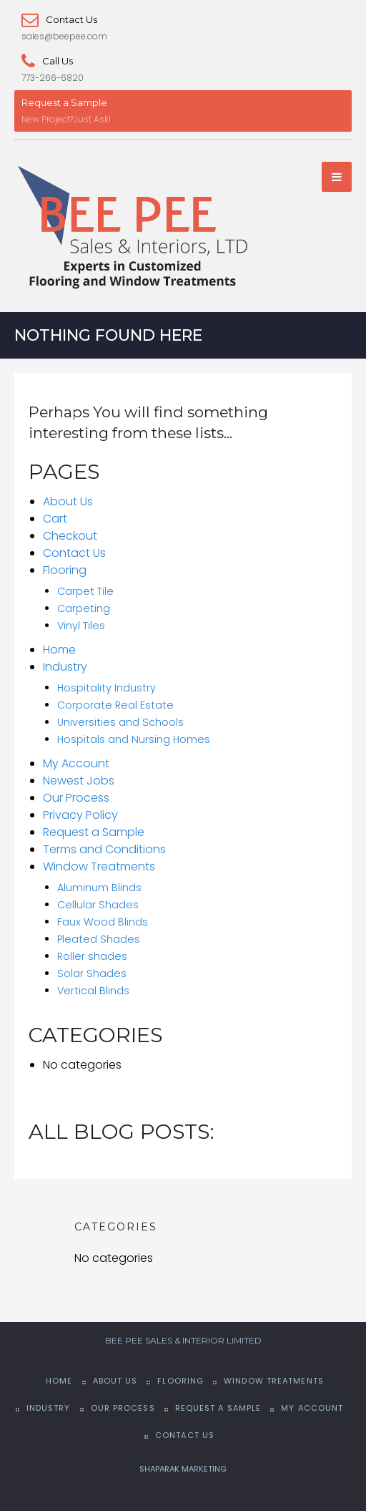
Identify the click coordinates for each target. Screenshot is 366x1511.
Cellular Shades (98, 905)
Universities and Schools (120, 722)
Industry (65, 667)
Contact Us (59, 19)
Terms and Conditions (104, 849)
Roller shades (92, 956)
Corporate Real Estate (115, 705)
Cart (55, 518)
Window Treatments (99, 866)
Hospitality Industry (106, 688)
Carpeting (83, 608)
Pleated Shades (98, 939)
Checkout (70, 536)
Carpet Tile (85, 591)
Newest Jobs (78, 780)
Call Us (47, 61)
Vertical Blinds (93, 990)
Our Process (76, 797)
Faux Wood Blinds (102, 922)
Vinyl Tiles (81, 625)
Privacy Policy (80, 815)
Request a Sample (64, 102)
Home (59, 649)
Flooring (64, 570)
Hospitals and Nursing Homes (133, 739)
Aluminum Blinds (99, 887)
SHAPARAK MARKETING (183, 1468)
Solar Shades (92, 973)
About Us (68, 501)
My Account (76, 763)
